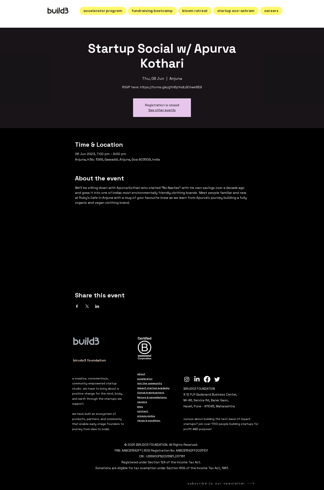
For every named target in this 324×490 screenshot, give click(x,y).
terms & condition (149, 420)
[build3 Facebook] (207, 379)
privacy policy (146, 416)
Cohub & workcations (150, 392)
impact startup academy (153, 388)
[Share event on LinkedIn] (97, 306)
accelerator (144, 378)
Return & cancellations (152, 397)
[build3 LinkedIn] (197, 379)
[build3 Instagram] (186, 379)
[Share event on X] (87, 306)
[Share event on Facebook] (77, 306)
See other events (162, 110)
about (141, 374)
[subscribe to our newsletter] (221, 483)
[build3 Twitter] (217, 379)
